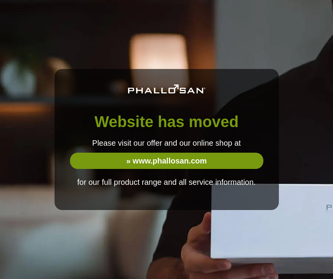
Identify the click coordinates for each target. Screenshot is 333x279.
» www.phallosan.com (166, 161)
